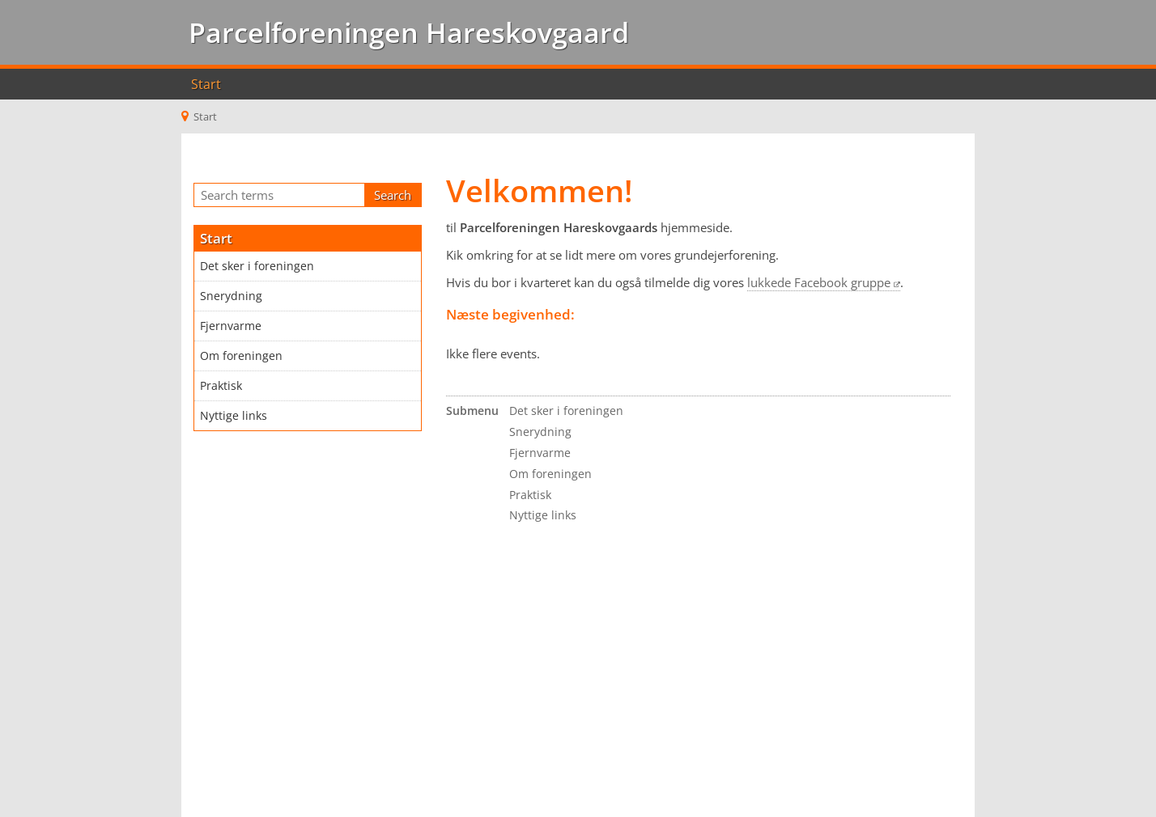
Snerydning (231, 296)
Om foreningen (241, 356)
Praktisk (221, 386)
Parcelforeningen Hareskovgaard (405, 32)
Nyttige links (233, 415)
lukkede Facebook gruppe (818, 282)
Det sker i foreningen (257, 266)
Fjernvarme (230, 326)
